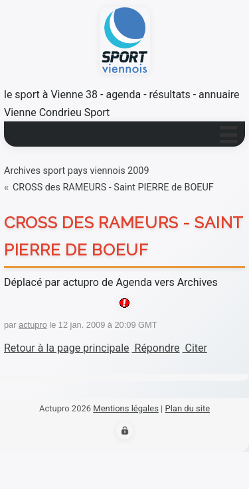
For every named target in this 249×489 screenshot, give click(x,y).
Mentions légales (126, 408)
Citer (195, 348)
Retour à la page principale (66, 348)
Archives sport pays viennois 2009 (76, 170)
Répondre (156, 348)
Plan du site (187, 408)
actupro (33, 325)
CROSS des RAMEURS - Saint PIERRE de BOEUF (113, 187)
